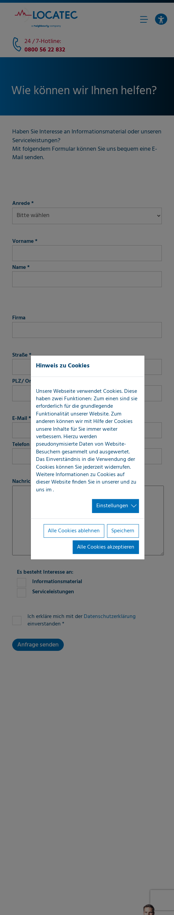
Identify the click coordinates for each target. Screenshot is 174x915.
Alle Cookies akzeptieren (105, 547)
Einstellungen (112, 506)
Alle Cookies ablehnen (74, 530)
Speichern (122, 530)
